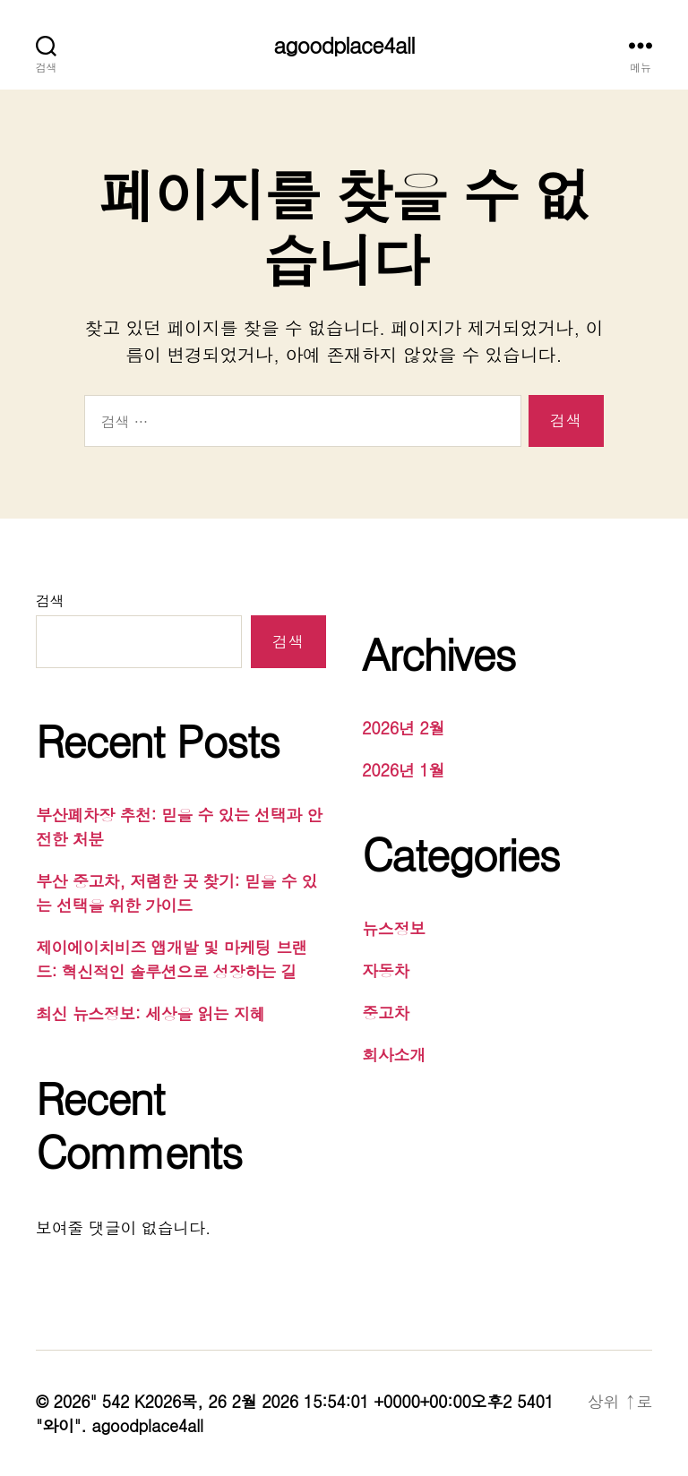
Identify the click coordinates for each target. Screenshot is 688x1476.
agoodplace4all (343, 45)
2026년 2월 (403, 728)
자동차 (385, 970)
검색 (50, 600)
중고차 (385, 1012)
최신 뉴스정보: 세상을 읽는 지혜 (150, 1013)
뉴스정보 (394, 928)
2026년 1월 (403, 770)
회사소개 (394, 1054)
